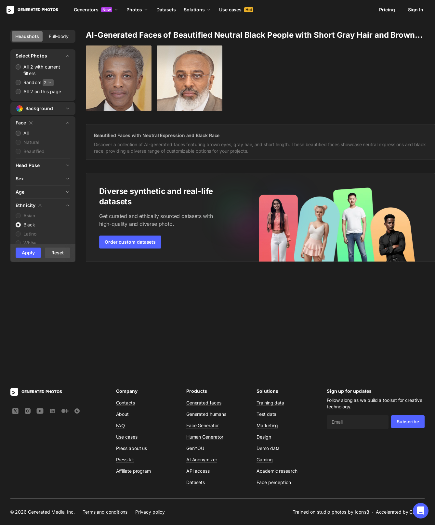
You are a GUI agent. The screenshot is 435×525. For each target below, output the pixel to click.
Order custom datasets (130, 242)
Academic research (277, 376)
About (122, 319)
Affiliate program (133, 376)
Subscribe (408, 326)
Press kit (125, 364)
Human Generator (204, 342)
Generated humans (206, 319)
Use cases (236, 9)
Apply (28, 252)
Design (264, 342)
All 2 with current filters (41, 70)
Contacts (125, 308)
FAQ (120, 330)
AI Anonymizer (201, 364)
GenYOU (195, 353)
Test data (266, 319)
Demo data (268, 353)
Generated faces (203, 308)
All (26, 133)
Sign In (415, 9)
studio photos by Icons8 (343, 417)
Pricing (387, 9)
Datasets (166, 9)
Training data (270, 308)
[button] (420, 511)
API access (198, 376)
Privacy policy (150, 417)
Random (32, 82)
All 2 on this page (42, 91)
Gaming (265, 364)
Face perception (274, 387)
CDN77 (417, 417)
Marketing (267, 330)
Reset (57, 252)
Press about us (131, 353)
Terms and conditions (105, 417)
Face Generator (202, 330)
